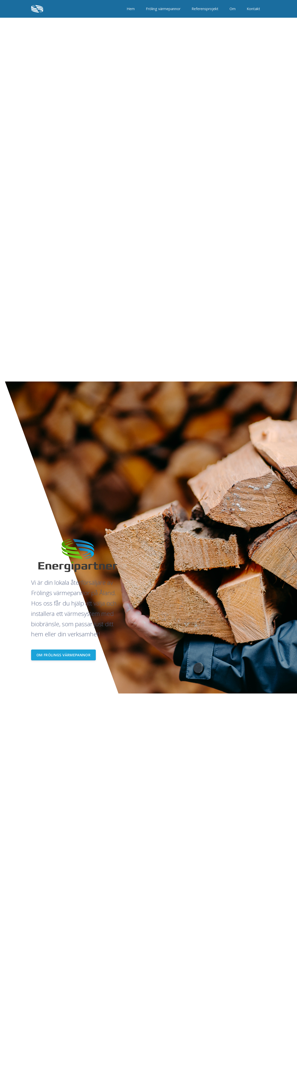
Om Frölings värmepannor (63, 655)
